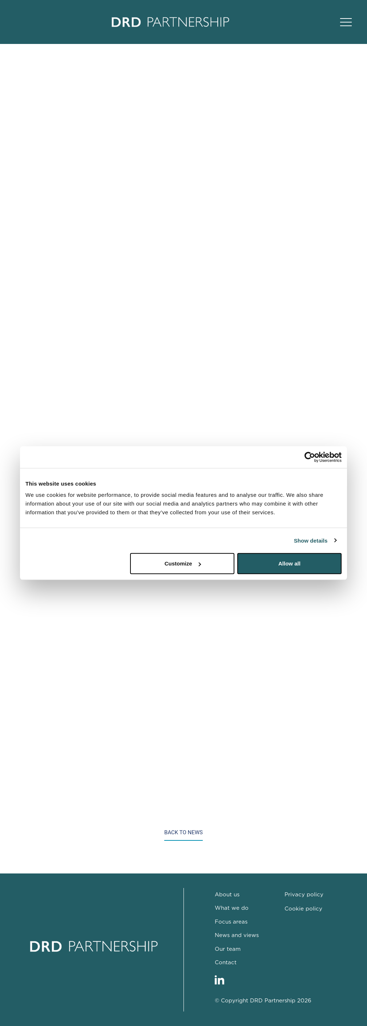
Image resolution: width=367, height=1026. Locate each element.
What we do (232, 908)
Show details (311, 540)
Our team (228, 949)
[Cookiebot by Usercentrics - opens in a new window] (310, 456)
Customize (183, 563)
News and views (237, 935)
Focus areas (231, 922)
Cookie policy (303, 909)
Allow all (289, 563)
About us (227, 894)
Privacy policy (304, 894)
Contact (226, 962)
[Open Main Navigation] (346, 22)
